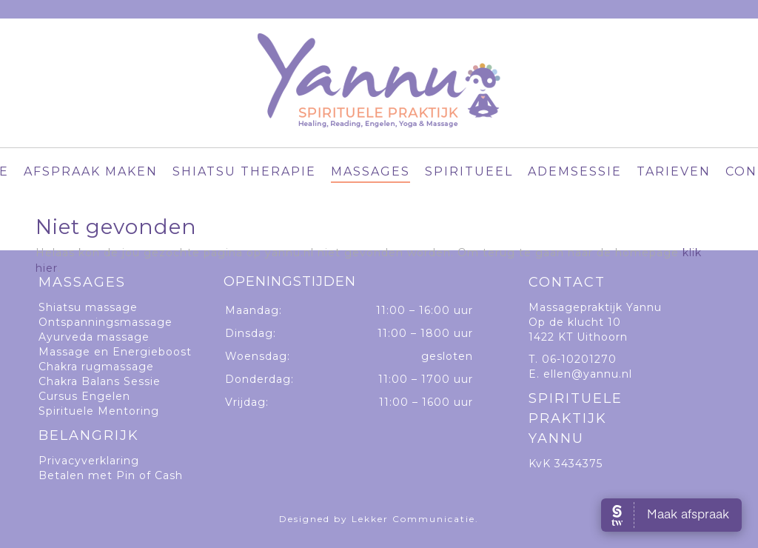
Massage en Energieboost (115, 351)
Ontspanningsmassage (105, 322)
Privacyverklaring (88, 460)
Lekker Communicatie (413, 518)
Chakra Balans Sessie (99, 381)
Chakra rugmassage (96, 366)
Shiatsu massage (88, 307)
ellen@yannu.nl (587, 374)
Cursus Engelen (84, 396)
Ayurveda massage (94, 337)
